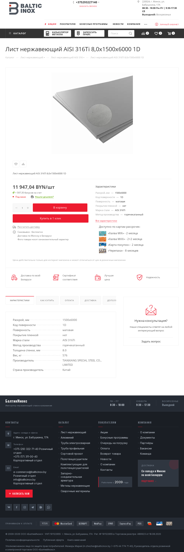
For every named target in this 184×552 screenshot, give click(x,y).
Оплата (69, 300)
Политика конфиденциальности (22, 540)
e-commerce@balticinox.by (29, 471)
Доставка (90, 300)
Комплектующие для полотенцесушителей (75, 466)
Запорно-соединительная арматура (71, 477)
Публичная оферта (53, 540)
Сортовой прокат (72, 453)
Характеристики (20, 300)
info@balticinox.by (24, 479)
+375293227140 (86, 2)
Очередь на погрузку (114, 442)
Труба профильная (72, 448)
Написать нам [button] (19, 493)
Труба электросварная (75, 442)
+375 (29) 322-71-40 (25, 448)
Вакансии (146, 448)
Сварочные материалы (75, 491)
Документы (147, 437)
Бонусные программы (114, 437)
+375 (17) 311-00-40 (25, 456)
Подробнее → (149, 481)
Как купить (47, 300)
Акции (104, 432)
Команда (145, 453)
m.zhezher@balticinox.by (96, 546)
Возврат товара (110, 453)
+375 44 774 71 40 (122, 546)
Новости (105, 459)
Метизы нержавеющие (75, 485)
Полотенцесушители (74, 459)
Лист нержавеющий (73, 432)
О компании (107, 464)
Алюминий (67, 437)
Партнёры (146, 442)
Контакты (106, 469)
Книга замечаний (76, 540)
